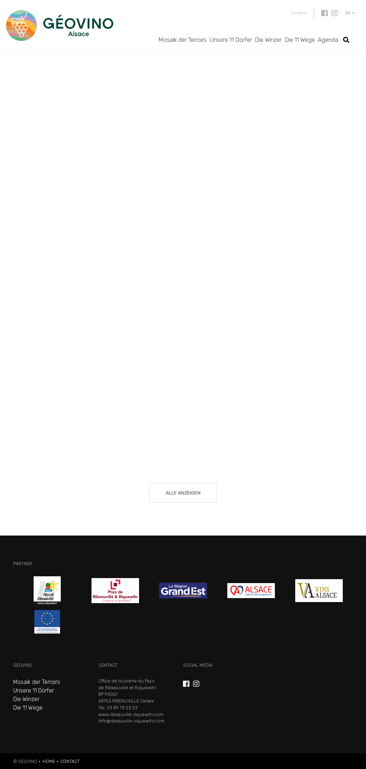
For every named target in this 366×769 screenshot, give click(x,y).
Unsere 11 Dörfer (230, 39)
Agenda (328, 39)
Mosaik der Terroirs (182, 39)
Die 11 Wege (300, 39)
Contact (299, 12)
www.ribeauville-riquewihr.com (131, 714)
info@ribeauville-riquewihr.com (131, 721)
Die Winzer (268, 39)
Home (49, 761)
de (348, 12)
